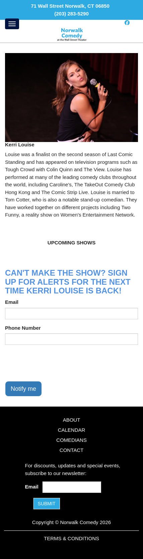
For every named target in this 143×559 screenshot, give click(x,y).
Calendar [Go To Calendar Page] (71, 430)
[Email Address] (72, 487)
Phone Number (23, 328)
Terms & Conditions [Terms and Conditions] (71, 538)
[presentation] (56, 363)
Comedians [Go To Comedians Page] (71, 440)
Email (11, 302)
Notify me (23, 388)
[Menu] (12, 23)
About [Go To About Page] (71, 420)
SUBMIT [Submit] (47, 503)
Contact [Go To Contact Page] (71, 450)
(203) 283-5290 (71, 13)
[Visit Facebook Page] (127, 23)
